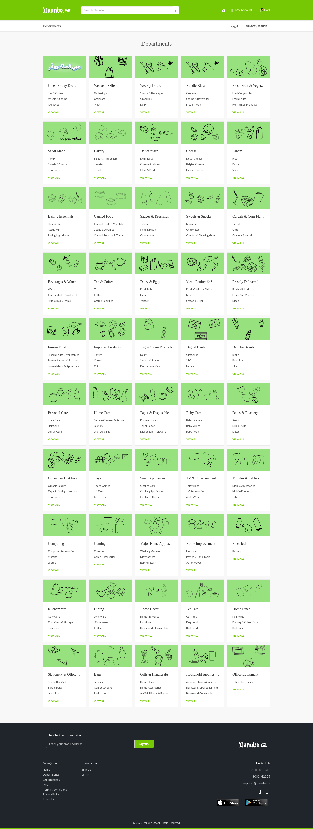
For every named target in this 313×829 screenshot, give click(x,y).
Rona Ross (238, 360)
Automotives (193, 562)
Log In (85, 774)
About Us (49, 799)
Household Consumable (200, 693)
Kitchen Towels (149, 420)
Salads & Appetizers (105, 158)
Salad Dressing (148, 229)
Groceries (53, 104)
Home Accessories (150, 687)
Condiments (147, 235)
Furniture (145, 622)
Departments (52, 26)
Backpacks (100, 693)
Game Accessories (104, 556)
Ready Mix (54, 229)
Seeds (235, 420)
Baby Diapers (194, 420)
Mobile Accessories (243, 485)
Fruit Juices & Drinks (59, 300)
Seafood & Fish (195, 300)
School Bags (55, 687)
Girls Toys (100, 497)
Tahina (144, 224)
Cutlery (98, 628)
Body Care (54, 420)
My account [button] (242, 10)
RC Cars (98, 491)
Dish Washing (102, 431)
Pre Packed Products (244, 104)
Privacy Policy (51, 794)
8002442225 (261, 776)
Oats (235, 229)
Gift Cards (192, 354)
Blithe (235, 354)
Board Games (102, 485)
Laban (143, 295)
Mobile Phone (240, 491)
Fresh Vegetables (242, 93)
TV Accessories (195, 491)
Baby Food (192, 431)
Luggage (99, 682)
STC (188, 360)
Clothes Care (147, 485)
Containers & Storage (60, 622)
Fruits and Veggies (243, 295)
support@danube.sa (256, 783)
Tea (96, 289)
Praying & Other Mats (245, 622)
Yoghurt (144, 300)
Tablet (236, 497)
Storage (52, 556)
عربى (234, 26)
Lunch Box (54, 693)
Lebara (190, 366)
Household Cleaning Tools (155, 628)
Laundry (98, 425)
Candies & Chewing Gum (200, 235)
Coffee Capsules (103, 300)
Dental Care (55, 431)
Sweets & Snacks (57, 98)
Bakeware (53, 628)
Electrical (191, 551)
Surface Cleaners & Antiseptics (110, 420)
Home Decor (147, 682)
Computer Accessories (61, 551)
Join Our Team (260, 769)
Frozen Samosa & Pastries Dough (64, 360)
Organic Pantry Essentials (62, 491)
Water (51, 289)
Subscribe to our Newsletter (63, 735)
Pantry (52, 158)
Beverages (54, 170)
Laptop (52, 562)
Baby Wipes (193, 425)
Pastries (98, 164)
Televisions (192, 485)
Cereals (236, 224)
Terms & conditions (55, 789)
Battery (236, 551)
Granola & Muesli (242, 235)
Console (99, 551)
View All (54, 112)
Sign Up (86, 769)
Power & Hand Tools (198, 556)
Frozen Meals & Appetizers (63, 366)
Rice (234, 158)
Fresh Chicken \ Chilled (199, 289)
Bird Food (192, 628)
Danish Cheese (194, 170)
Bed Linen (238, 628)
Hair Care (53, 425)
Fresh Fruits (239, 98)
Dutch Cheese (194, 158)
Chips (97, 366)
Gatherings (100, 93)
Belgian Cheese (195, 164)
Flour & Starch (56, 224)
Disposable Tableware (153, 431)
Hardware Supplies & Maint (202, 687)
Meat (97, 104)
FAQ (45, 784)
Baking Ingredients (58, 235)
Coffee (98, 295)
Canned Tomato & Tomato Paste (110, 235)
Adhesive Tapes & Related (201, 682)
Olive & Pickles (148, 170)
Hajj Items (238, 616)
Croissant (99, 98)
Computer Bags (103, 687)
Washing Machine (150, 551)
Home (46, 769)
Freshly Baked (240, 289)
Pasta (235, 164)
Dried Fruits (239, 425)
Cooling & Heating (150, 497)
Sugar (235, 170)
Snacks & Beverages (151, 93)
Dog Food (192, 622)
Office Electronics (242, 682)
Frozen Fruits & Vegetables (63, 354)
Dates (235, 431)
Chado (236, 366)
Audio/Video (193, 497)
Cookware (54, 616)
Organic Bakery (57, 485)
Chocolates (192, 229)
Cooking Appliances (151, 491)
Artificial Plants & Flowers (155, 693)
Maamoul (191, 224)
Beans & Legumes (104, 229)
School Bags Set (57, 682)
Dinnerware (101, 622)
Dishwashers (147, 556)
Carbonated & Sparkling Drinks (64, 295)
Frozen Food (193, 104)
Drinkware (100, 616)
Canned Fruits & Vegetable (109, 224)
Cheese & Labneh (150, 164)
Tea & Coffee (55, 93)
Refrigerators (148, 562)
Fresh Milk (146, 289)
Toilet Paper (147, 425)
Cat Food (191, 616)
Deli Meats (146, 158)
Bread (97, 170)
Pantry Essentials (150, 366)
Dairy (143, 104)
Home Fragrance (149, 616)
